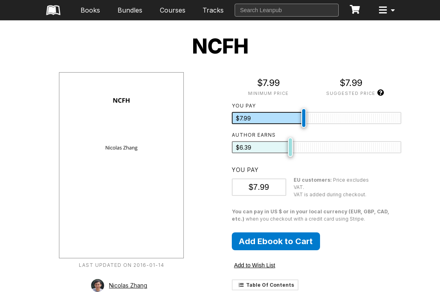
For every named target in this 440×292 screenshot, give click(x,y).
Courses (172, 10)
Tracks (213, 10)
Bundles (130, 10)
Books (90, 10)
